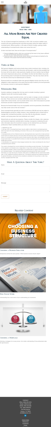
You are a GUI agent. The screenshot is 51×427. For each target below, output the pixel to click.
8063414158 (27, 404)
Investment (25, 423)
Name (2, 165)
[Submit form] (5, 197)
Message (3, 183)
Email (2, 174)
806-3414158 (27, 405)
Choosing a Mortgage (9, 338)
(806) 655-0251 (27, 402)
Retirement (25, 422)
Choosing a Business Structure (12, 250)
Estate (25, 425)
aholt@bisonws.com (25, 413)
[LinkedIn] (25, 415)
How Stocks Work (7, 294)
